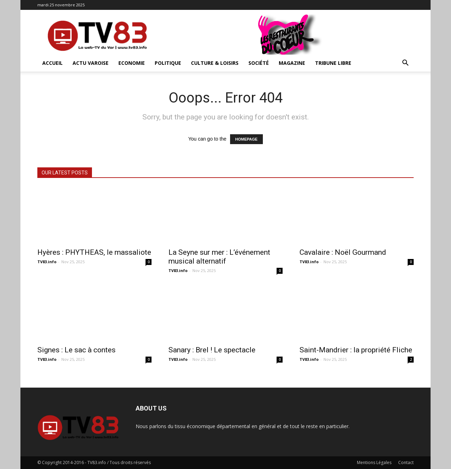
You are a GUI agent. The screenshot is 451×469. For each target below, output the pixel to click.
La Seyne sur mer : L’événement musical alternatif (219, 256)
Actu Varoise (91, 63)
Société (258, 63)
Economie (131, 63)
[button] (405, 63)
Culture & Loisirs (215, 63)
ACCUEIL (52, 63)
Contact (406, 462)
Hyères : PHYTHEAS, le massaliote (94, 252)
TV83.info (46, 261)
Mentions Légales (374, 462)
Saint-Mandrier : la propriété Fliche (355, 350)
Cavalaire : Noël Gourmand (342, 252)
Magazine (292, 63)
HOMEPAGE (246, 139)
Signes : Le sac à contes (76, 350)
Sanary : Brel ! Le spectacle (211, 350)
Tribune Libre (333, 63)
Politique (168, 63)
